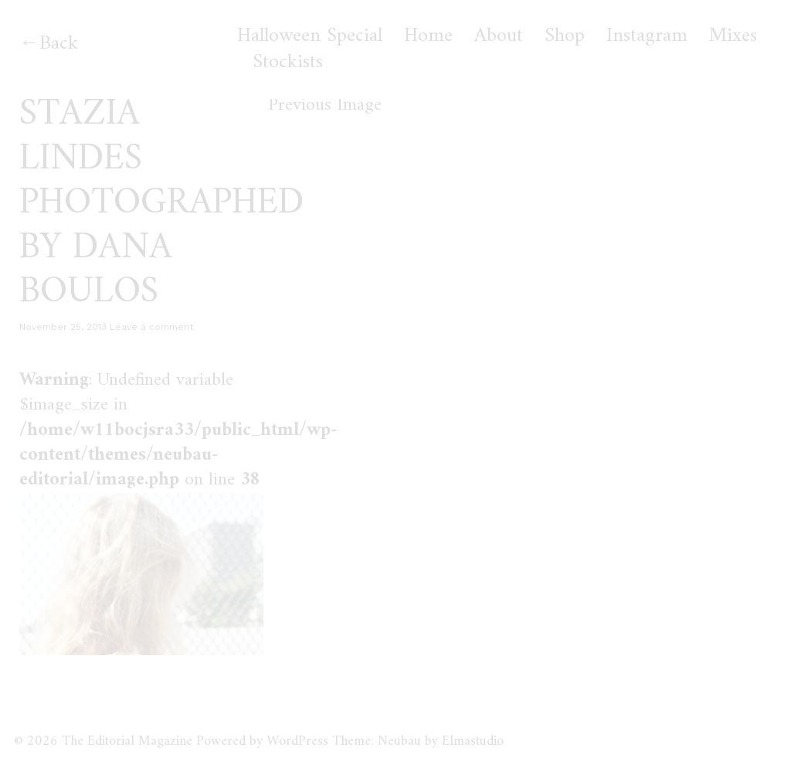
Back (58, 43)
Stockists (288, 62)
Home (428, 36)
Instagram (646, 36)
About (498, 36)
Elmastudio (473, 741)
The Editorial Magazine (127, 741)
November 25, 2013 (63, 326)
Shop (565, 36)
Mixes (733, 36)
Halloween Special (309, 36)
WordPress (297, 741)
